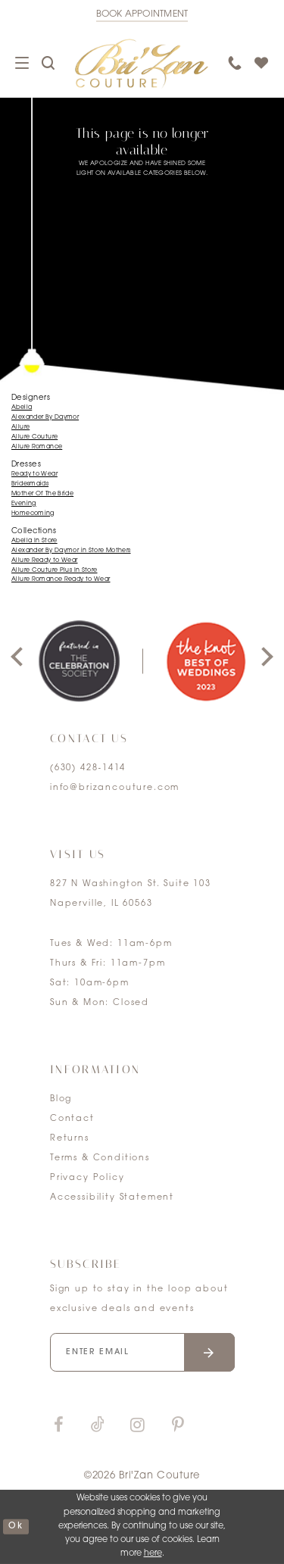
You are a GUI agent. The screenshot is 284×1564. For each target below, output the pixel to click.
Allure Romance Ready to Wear (61, 579)
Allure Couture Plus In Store (54, 570)
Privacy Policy (87, 1178)
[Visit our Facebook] (58, 1425)
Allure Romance (36, 447)
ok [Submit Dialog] (15, 1526)
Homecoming (33, 513)
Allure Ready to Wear (44, 560)
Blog (61, 1099)
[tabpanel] (78, 661)
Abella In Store (34, 541)
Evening (23, 504)
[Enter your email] (142, 1352)
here (153, 1554)
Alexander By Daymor (45, 417)
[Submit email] (209, 1352)
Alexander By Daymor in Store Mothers (71, 551)
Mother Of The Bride (42, 494)
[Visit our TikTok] (98, 1426)
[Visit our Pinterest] (178, 1425)
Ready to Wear (34, 474)
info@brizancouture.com (114, 788)
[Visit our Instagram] (137, 1425)
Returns (69, 1139)
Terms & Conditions (100, 1158)
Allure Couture (34, 437)
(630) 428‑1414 (88, 768)
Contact (72, 1119)
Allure (20, 427)
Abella (21, 407)
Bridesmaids (29, 484)
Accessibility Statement (112, 1198)
